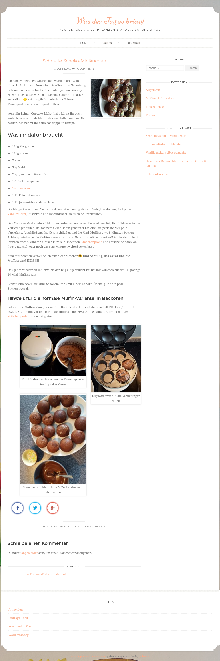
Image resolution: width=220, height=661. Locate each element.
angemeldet (29, 552)
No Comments (83, 68)
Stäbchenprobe (91, 242)
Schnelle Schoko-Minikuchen (74, 61)
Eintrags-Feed (18, 618)
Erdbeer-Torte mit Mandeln (47, 574)
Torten (150, 115)
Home (84, 42)
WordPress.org (18, 635)
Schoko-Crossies (157, 174)
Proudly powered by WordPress (88, 656)
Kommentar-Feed (20, 626)
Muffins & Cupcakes (91, 526)
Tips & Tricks (155, 106)
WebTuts (144, 656)
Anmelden (15, 609)
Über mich (133, 42)
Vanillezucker (21, 188)
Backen (107, 42)
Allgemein (153, 90)
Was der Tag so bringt (110, 20)
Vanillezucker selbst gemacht (166, 152)
